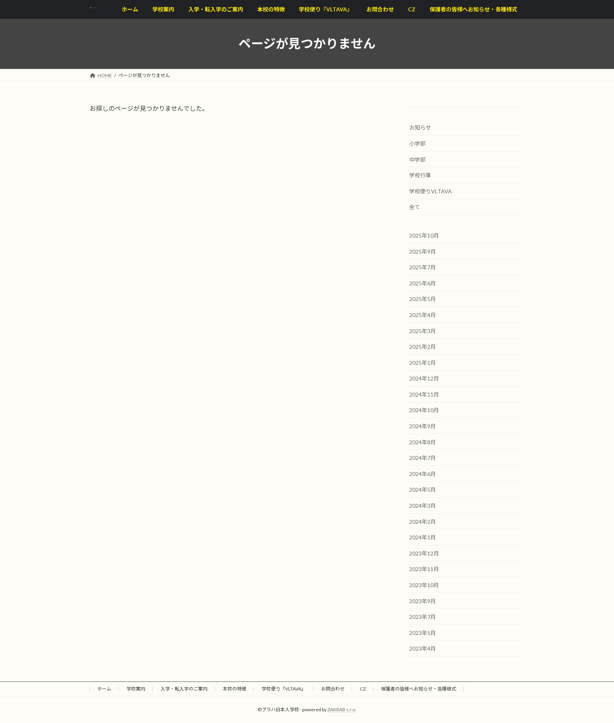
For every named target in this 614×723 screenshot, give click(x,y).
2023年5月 (422, 632)
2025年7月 (422, 267)
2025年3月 (422, 330)
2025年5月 (422, 299)
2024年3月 (422, 505)
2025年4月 (422, 315)
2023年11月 (424, 569)
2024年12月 (424, 378)
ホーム (104, 689)
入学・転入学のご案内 (184, 689)
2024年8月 (422, 441)
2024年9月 (422, 426)
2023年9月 (422, 600)
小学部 (417, 143)
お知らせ (420, 127)
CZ (363, 689)
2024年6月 (422, 473)
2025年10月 (424, 235)
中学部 (417, 159)
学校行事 (420, 175)
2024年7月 (422, 457)
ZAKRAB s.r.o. (341, 709)
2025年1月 (422, 362)
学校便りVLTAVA (430, 191)
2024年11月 (424, 394)
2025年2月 (422, 346)
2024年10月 (424, 410)
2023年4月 (422, 648)
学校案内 (135, 689)
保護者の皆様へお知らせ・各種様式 (418, 689)
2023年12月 (424, 553)
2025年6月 (422, 282)
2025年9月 (422, 251)
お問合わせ (333, 689)
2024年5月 (422, 489)
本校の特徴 (234, 689)
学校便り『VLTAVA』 (284, 689)
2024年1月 (422, 537)
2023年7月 (422, 616)
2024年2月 (422, 521)
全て (414, 207)
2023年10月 (424, 585)
